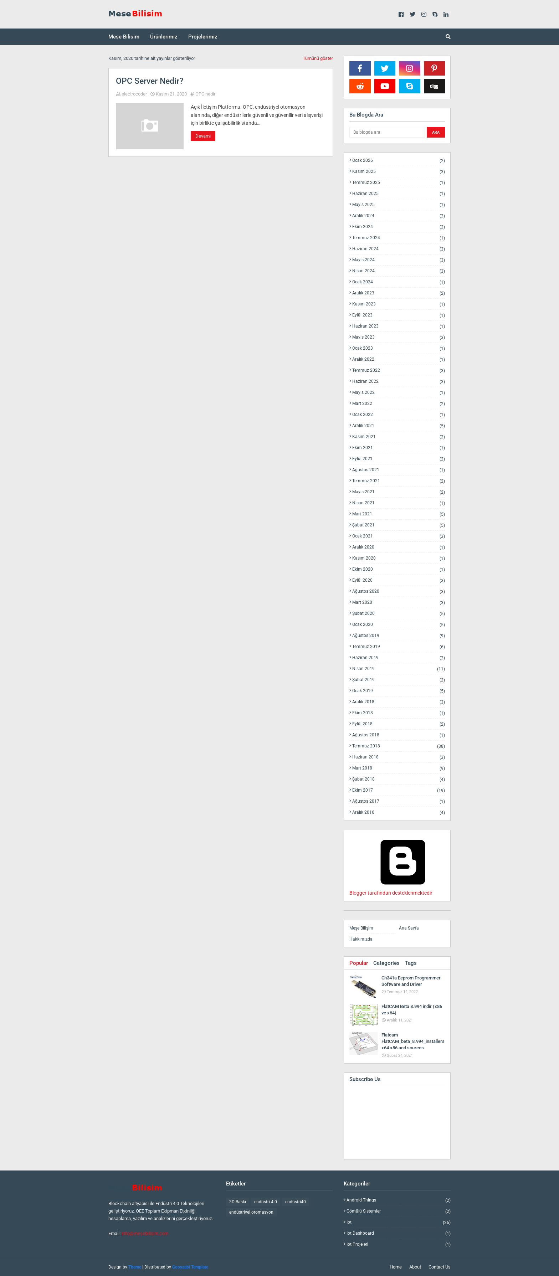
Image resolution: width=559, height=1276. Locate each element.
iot (399, 1222)
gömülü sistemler (399, 1211)
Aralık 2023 (398, 293)
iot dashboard (399, 1233)
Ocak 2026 (398, 160)
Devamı (203, 136)
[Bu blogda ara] (387, 132)
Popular (358, 963)
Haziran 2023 (398, 326)
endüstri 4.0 (265, 1201)
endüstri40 (295, 1201)
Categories (386, 963)
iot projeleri (399, 1244)
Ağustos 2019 (398, 635)
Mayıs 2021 (398, 492)
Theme (134, 1267)
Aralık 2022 (398, 359)
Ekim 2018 (398, 713)
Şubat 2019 (398, 680)
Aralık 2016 (398, 812)
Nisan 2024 (398, 271)
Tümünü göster (318, 58)
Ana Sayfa (409, 928)
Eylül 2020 (398, 580)
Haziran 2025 (398, 193)
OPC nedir (205, 94)
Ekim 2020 (398, 569)
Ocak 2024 (398, 282)
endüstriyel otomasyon (251, 1212)
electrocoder (134, 94)
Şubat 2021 (398, 525)
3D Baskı (237, 1201)
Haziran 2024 (398, 249)
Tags (411, 963)
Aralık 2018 (398, 702)
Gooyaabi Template (190, 1267)
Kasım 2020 (398, 558)
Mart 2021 (398, 514)
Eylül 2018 (398, 724)
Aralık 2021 (398, 425)
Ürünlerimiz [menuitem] (164, 37)
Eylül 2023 (398, 315)
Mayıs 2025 (398, 204)
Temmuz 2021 (398, 481)
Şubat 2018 (398, 779)
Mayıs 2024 (398, 260)
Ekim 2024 (398, 227)
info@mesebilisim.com (145, 1233)
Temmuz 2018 (398, 746)
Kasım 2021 (398, 436)
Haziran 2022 (398, 381)
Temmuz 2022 (398, 370)
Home (396, 1267)
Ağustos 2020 (398, 591)
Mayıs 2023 (398, 337)
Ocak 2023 (398, 348)
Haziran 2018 (398, 757)
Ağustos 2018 (398, 735)
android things (399, 1200)
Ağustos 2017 (398, 801)
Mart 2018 (398, 768)
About (415, 1267)
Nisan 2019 (398, 669)
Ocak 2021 (398, 536)
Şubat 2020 (398, 613)
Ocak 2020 (398, 624)
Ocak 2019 (398, 691)
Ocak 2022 (398, 414)
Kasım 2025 (398, 171)
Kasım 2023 (398, 304)
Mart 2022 (398, 403)
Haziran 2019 (398, 657)
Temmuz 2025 (398, 182)
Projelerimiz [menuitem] (202, 37)
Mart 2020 (398, 602)
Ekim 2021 (398, 448)
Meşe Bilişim (361, 928)
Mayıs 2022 (398, 392)
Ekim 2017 (398, 790)
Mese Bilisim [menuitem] (123, 37)
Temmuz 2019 (398, 646)
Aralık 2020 (398, 547)
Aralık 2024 (398, 215)
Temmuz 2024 (398, 238)
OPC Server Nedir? (149, 81)
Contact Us (440, 1267)
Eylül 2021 (398, 459)
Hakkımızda (361, 939)
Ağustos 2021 (398, 470)
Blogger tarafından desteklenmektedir (402, 890)
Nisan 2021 (398, 503)
